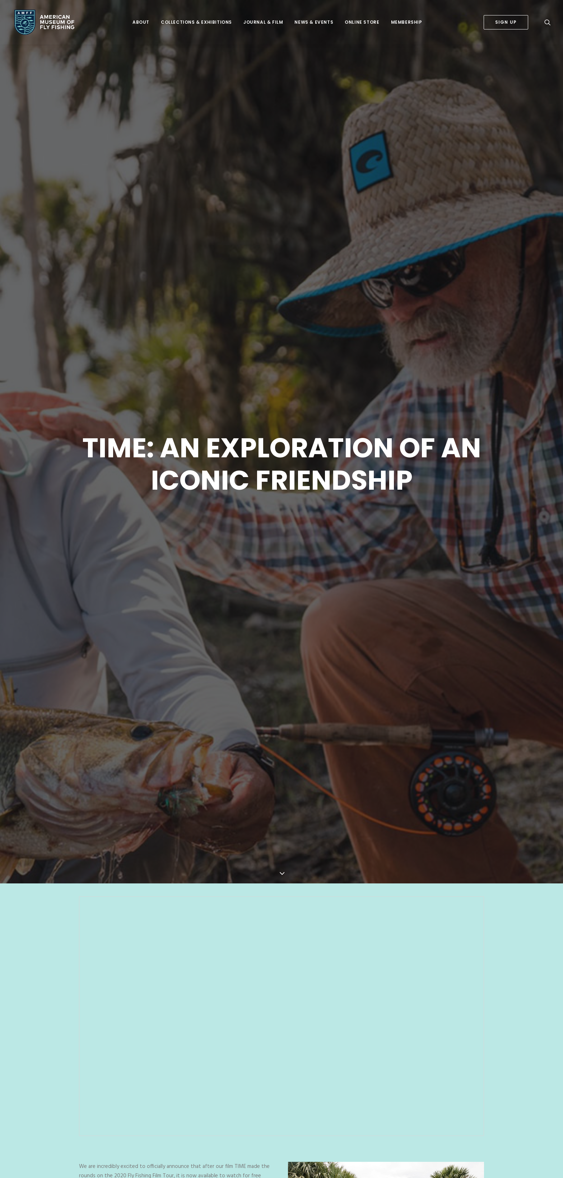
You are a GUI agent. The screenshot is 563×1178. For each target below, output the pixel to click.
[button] (547, 22)
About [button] (140, 22)
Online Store (362, 22)
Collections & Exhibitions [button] (196, 22)
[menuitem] (140, 22)
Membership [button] (406, 22)
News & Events (313, 22)
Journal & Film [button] (263, 22)
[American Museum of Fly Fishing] (42, 22)
